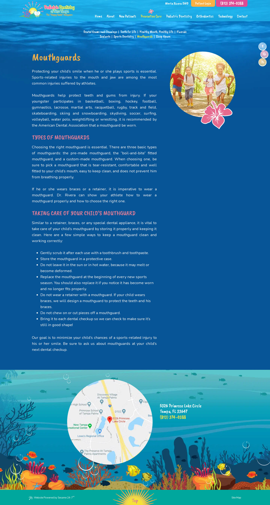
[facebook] (262, 46)
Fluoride (182, 31)
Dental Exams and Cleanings (100, 31)
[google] (264, 54)
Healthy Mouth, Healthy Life (156, 31)
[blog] (262, 62)
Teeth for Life (128, 31)
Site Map (236, 497)
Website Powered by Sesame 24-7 (51, 498)
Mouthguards (145, 36)
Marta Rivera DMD (176, 3)
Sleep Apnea (163, 36)
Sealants (105, 36)
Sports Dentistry (124, 36)
